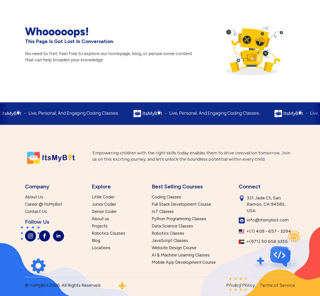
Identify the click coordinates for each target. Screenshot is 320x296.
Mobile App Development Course (184, 262)
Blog (96, 240)
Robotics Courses (108, 233)
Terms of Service (277, 285)
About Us (34, 197)
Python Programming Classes (179, 219)
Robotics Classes (168, 233)
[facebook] (44, 235)
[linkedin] (58, 235)
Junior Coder (104, 204)
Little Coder (103, 197)
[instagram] (30, 235)
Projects (100, 226)
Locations (101, 248)
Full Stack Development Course (181, 204)
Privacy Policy (240, 285)
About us (100, 219)
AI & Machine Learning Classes (181, 255)
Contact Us (36, 211)
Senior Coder (104, 211)
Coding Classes (166, 197)
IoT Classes (163, 211)
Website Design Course (174, 248)
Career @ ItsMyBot (43, 204)
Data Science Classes (172, 226)
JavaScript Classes (170, 240)
